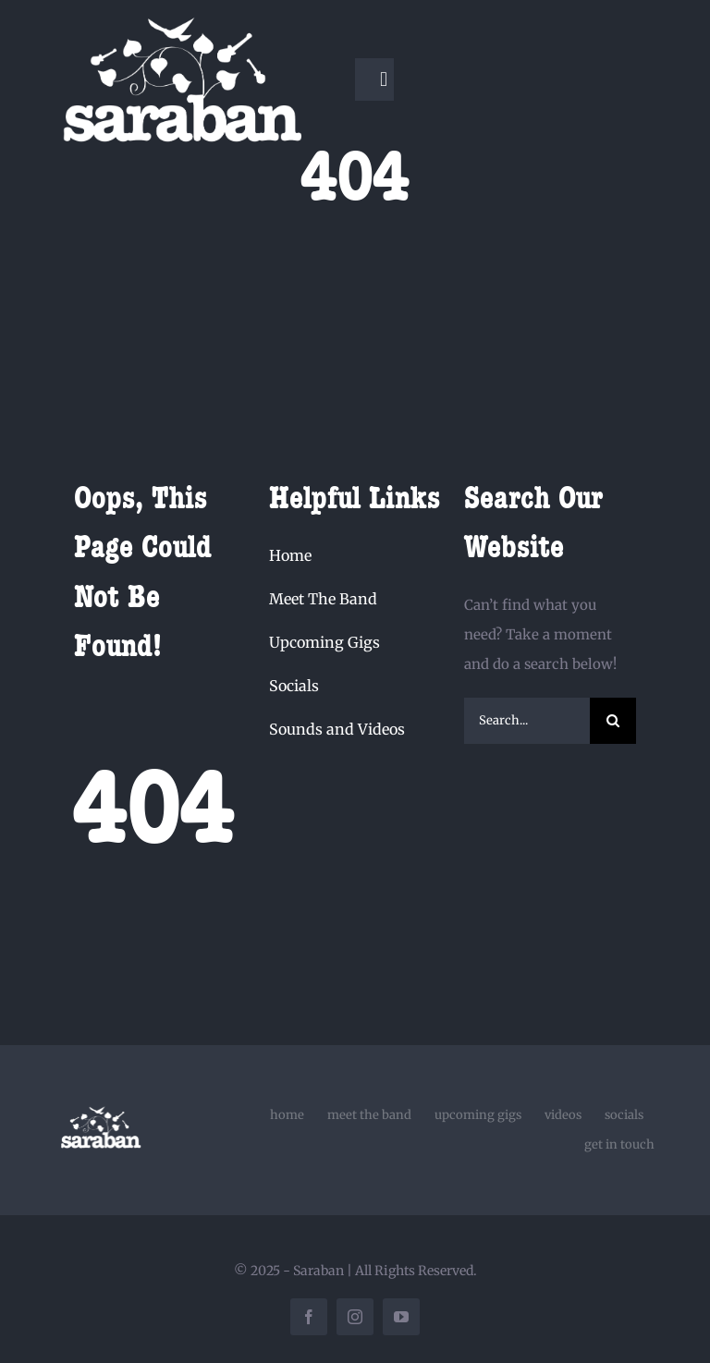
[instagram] (355, 1316)
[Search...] (527, 721)
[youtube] (401, 1316)
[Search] (613, 721)
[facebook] (308, 1316)
